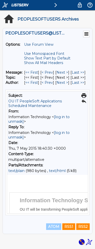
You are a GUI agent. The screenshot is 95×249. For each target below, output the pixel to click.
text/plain (16, 170)
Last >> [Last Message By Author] (78, 82)
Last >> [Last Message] (78, 72)
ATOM (53, 226)
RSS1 (68, 226)
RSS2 (83, 226)
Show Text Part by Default (47, 58)
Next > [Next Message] (62, 72)
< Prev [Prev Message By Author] (47, 82)
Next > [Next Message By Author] (62, 82)
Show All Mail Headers (43, 62)
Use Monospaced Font (44, 53)
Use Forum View (38, 44)
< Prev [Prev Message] (47, 72)
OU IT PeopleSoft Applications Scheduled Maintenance (35, 103)
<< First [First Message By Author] (31, 82)
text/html (57, 170)
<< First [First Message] (31, 72)
